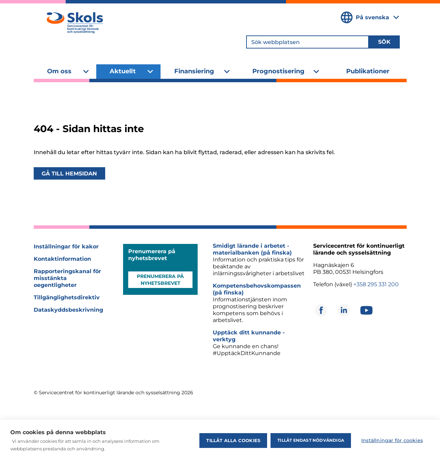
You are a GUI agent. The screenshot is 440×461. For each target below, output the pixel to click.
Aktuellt (123, 71)
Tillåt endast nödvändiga (310, 440)
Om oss (59, 71)
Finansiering (194, 71)
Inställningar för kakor (66, 246)
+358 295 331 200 (376, 284)
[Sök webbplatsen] (307, 42)
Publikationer (367, 71)
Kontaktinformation (62, 259)
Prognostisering (278, 71)
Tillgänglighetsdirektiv (67, 297)
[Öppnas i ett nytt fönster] (321, 310)
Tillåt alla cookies (233, 440)
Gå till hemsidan (69, 173)
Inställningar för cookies (392, 440)
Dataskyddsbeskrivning (68, 310)
